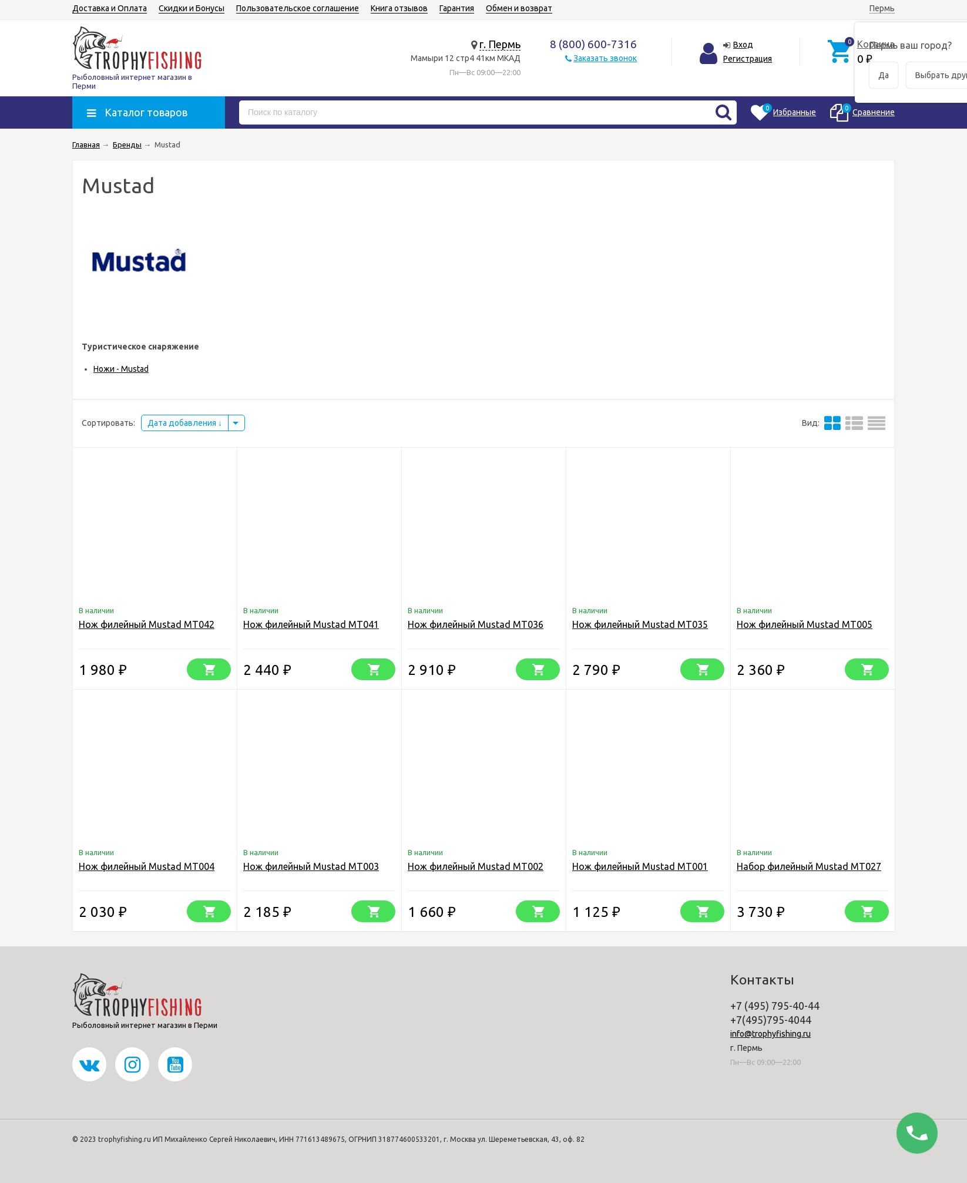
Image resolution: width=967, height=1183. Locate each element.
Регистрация (747, 58)
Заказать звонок (605, 58)
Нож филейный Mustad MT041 (311, 624)
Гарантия (456, 8)
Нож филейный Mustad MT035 (640, 624)
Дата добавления (184, 423)
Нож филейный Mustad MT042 (146, 624)
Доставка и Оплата (109, 8)
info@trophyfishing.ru (770, 1034)
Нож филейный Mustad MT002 (475, 866)
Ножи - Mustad (121, 369)
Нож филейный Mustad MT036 (475, 624)
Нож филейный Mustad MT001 (640, 866)
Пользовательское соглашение (297, 8)
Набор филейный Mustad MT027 (809, 866)
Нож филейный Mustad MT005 (804, 624)
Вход (743, 44)
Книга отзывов (399, 8)
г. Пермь (500, 44)
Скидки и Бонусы (191, 8)
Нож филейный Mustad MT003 (311, 866)
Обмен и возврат (519, 8)
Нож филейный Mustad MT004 (146, 866)
